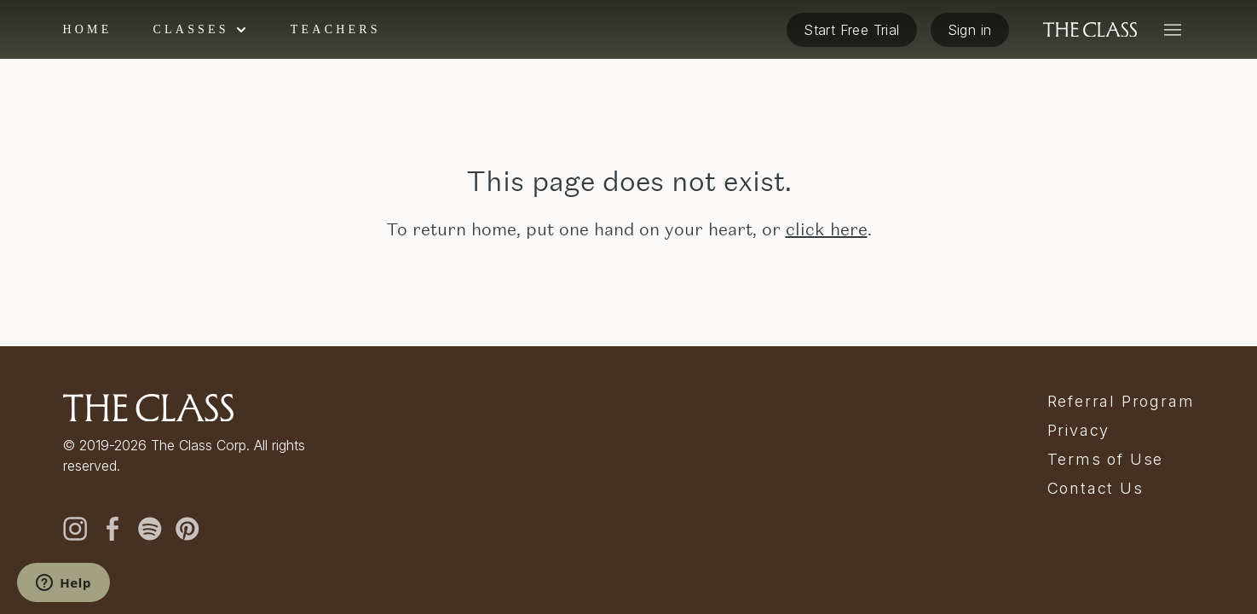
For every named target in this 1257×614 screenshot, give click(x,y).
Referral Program (1121, 401)
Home (87, 29)
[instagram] (75, 529)
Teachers (336, 29)
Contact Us (1095, 488)
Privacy (1078, 430)
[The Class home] (1090, 30)
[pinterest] (187, 529)
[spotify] (150, 529)
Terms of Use (1105, 459)
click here (827, 229)
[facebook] (112, 529)
